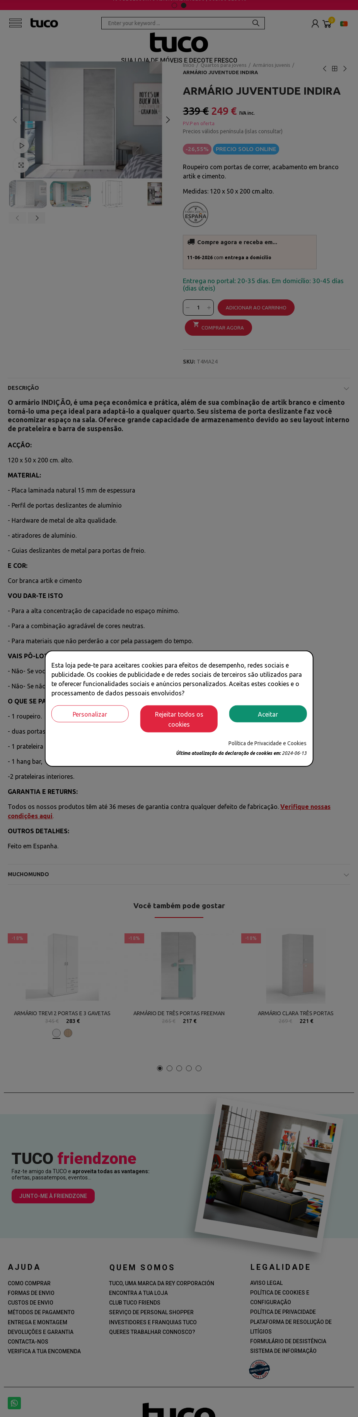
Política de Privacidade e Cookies (267, 743)
